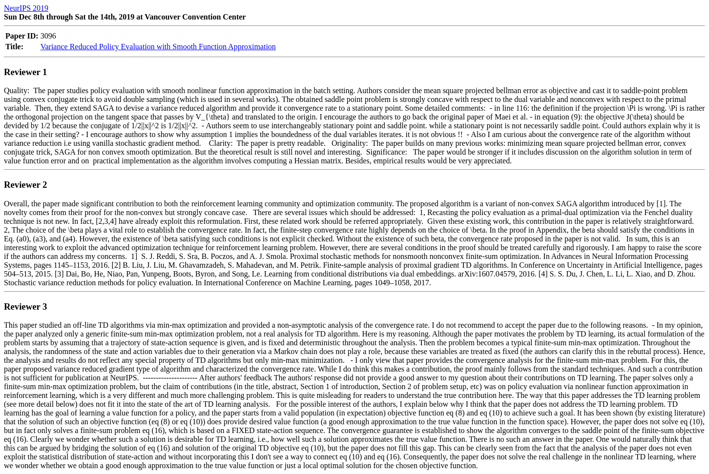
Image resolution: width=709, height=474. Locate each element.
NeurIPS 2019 (26, 8)
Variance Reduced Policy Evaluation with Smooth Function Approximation (158, 46)
